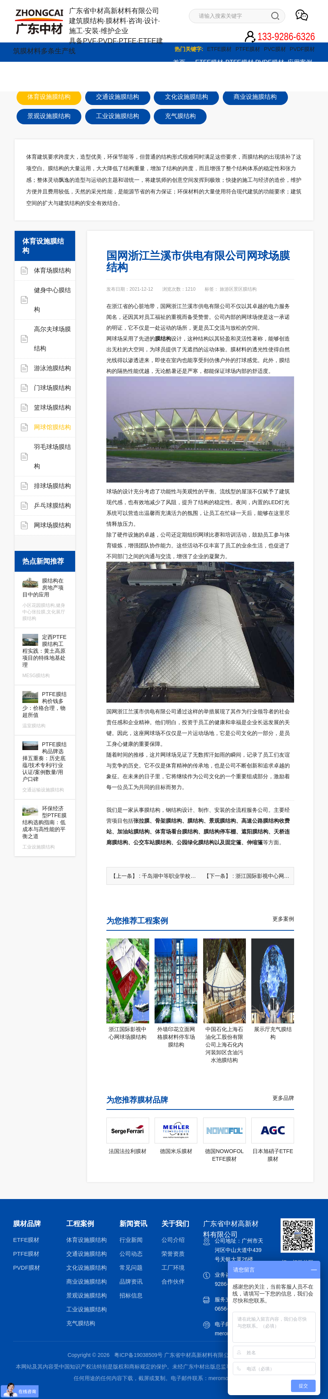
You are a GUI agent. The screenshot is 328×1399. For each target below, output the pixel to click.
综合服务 (28, 81)
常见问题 (131, 1267)
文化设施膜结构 (86, 1267)
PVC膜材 (275, 49)
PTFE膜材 (247, 49)
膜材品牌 (27, 1223)
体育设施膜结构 (86, 1239)
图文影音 (88, 81)
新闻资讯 (58, 81)
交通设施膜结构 (86, 1253)
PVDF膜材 (302, 49)
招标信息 (131, 1295)
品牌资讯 (131, 1281)
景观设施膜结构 (86, 1295)
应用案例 (300, 62)
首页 (179, 62)
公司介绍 (173, 1239)
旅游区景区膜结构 (238, 288)
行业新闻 (131, 1239)
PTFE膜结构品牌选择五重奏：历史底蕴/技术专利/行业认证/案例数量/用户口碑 (44, 767)
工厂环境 (173, 1267)
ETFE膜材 (219, 49)
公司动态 (131, 1253)
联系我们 (148, 81)
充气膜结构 (80, 1322)
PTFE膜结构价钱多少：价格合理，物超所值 (44, 710)
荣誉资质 (173, 1253)
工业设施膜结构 (86, 1309)
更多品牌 (283, 1097)
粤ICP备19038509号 (138, 1355)
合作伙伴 (173, 1281)
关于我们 (118, 81)
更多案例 (283, 918)
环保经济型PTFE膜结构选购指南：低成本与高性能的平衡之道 (44, 827)
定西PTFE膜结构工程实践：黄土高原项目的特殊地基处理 (44, 656)
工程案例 (80, 1223)
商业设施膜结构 (86, 1281)
